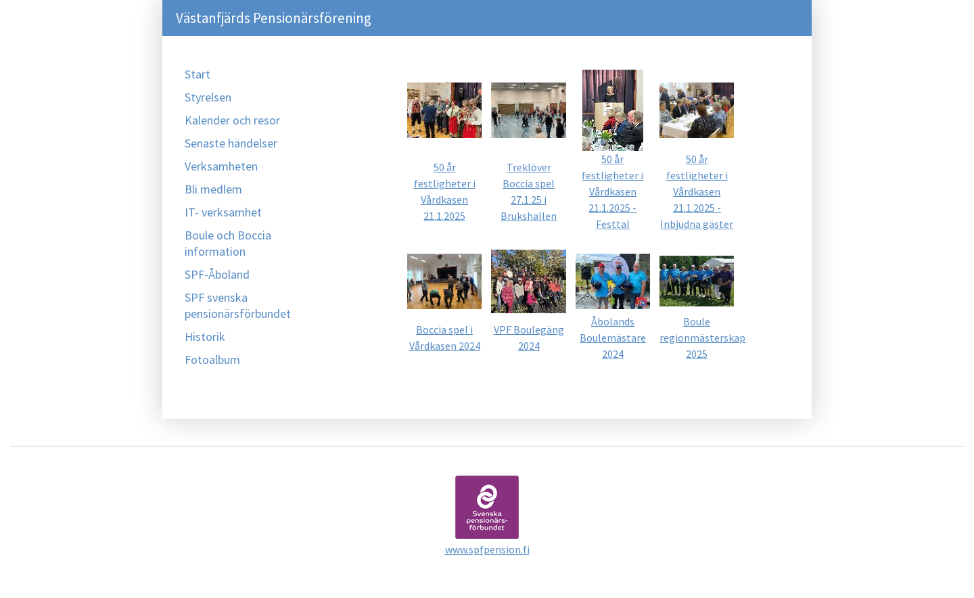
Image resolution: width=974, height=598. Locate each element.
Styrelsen (208, 97)
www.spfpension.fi (487, 549)
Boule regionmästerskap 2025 (702, 338)
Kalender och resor (232, 120)
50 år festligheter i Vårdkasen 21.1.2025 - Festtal (612, 191)
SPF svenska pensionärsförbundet (238, 305)
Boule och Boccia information (228, 243)
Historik (205, 336)
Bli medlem (213, 189)
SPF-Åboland (217, 274)
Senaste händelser (231, 143)
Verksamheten (221, 166)
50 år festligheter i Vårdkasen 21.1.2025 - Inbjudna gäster (696, 191)
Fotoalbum (212, 359)
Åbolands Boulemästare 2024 (613, 338)
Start (197, 74)
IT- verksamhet (223, 212)
